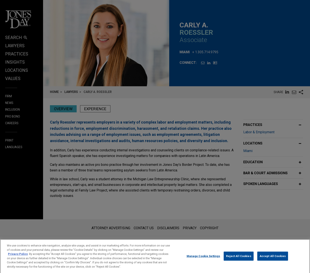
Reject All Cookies (238, 259)
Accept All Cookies (273, 259)
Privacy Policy (18, 257)
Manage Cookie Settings (203, 259)
